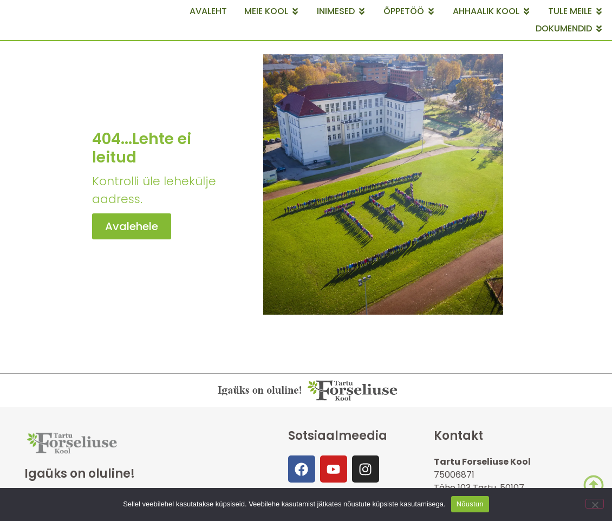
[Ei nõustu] (594, 504)
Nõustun (470, 504)
